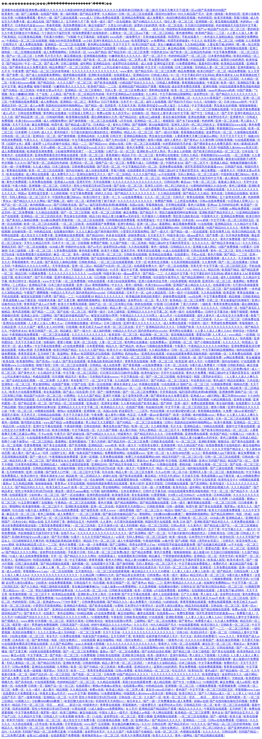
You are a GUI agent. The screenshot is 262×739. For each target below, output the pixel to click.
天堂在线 (200, 368)
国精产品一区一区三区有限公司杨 (111, 304)
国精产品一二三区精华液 (190, 510)
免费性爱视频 (186, 613)
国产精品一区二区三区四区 (134, 357)
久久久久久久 (201, 243)
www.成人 (86, 17)
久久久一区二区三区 (157, 197)
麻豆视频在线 (73, 55)
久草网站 (63, 666)
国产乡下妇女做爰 (188, 120)
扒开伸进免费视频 (238, 235)
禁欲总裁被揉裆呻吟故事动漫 (178, 212)
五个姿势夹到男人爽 (233, 197)
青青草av (94, 101)
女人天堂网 (36, 128)
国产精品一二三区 (236, 254)
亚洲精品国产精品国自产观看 (138, 86)
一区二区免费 (46, 380)
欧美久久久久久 (163, 735)
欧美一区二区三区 (175, 697)
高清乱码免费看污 (24, 632)
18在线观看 (88, 640)
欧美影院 (139, 636)
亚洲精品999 (141, 75)
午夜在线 (223, 388)
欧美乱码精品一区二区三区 (152, 670)
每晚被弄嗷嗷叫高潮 (243, 162)
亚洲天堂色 (84, 181)
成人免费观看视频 (13, 151)
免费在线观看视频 (203, 403)
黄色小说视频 (197, 204)
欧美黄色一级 (10, 13)
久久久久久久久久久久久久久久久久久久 (148, 632)
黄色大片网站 (122, 124)
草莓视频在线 (155, 204)
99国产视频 (244, 90)
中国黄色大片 (210, 216)
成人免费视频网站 (55, 52)
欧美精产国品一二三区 (210, 33)
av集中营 (168, 540)
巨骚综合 (38, 548)
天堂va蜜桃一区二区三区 (56, 147)
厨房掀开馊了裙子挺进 (101, 201)
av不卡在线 (235, 544)
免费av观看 (125, 666)
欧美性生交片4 (228, 479)
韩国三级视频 (60, 307)
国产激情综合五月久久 (49, 258)
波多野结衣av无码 (30, 628)
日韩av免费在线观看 (107, 17)
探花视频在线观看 (183, 334)
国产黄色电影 (41, 640)
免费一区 (7, 319)
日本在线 (248, 151)
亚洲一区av (83, 285)
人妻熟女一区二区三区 (207, 288)
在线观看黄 (74, 410)
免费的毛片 (220, 563)
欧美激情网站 (25, 361)
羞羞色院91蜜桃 (209, 63)
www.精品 (235, 334)
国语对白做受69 (165, 13)
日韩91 (168, 422)
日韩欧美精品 (88, 262)
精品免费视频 (187, 71)
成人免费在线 (49, 101)
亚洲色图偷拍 (246, 67)
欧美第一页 (82, 716)
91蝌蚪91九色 (105, 575)
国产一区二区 (157, 533)
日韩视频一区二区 (203, 388)
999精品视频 (85, 613)
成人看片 (18, 452)
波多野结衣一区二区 (219, 132)
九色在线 (253, 380)
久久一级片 (33, 689)
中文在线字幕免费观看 (245, 109)
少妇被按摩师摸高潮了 (70, 151)
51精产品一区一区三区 (121, 151)
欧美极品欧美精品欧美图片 (144, 296)
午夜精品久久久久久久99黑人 (31, 265)
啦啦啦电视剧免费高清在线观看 (107, 483)
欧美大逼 (7, 227)
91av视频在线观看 (77, 659)
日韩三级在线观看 (212, 159)
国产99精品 (124, 422)
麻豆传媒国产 (97, 25)
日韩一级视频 (175, 506)
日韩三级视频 (70, 63)
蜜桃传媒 (185, 464)
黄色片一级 (45, 17)
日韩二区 (213, 300)
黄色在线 (217, 193)
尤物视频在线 (165, 288)
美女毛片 (52, 636)
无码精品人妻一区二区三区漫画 (215, 67)
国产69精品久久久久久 (148, 21)
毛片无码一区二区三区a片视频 (178, 567)
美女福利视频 (24, 258)
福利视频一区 (218, 353)
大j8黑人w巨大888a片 (182, 494)
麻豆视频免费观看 (185, 223)
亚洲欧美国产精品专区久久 (217, 212)
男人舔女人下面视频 (202, 655)
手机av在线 (198, 254)
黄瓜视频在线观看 (227, 21)
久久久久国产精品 (158, 147)
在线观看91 (182, 254)
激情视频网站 (141, 208)
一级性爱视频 (126, 510)
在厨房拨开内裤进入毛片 (162, 636)
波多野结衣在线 (230, 594)
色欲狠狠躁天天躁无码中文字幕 (236, 25)
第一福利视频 (69, 13)
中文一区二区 (33, 63)
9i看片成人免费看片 (203, 365)
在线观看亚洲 (24, 155)
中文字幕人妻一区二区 (18, 449)
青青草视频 (96, 559)
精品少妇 (95, 216)
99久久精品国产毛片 (191, 13)
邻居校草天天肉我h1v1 (131, 506)
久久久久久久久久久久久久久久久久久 (137, 181)
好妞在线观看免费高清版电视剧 (61, 59)
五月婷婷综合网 (228, 204)
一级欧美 (206, 304)
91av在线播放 (64, 598)
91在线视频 (205, 223)
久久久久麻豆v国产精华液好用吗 (97, 231)
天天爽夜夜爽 (43, 349)
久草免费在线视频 (41, 181)
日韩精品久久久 (180, 246)
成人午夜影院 (55, 178)
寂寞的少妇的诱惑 (146, 25)
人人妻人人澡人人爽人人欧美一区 (193, 571)
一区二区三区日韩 (225, 502)
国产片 (194, 159)
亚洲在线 (63, 128)
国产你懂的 (138, 139)
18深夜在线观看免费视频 (45, 651)
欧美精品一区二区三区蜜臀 (187, 300)
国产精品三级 (182, 651)
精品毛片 (71, 376)
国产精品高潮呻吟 (193, 277)
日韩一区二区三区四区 (186, 349)
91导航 (95, 491)
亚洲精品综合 (224, 223)
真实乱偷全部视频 (175, 117)
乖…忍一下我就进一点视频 (77, 269)
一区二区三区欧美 (73, 223)
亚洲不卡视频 (112, 395)
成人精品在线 (36, 21)
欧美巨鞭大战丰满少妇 (79, 701)
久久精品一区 (80, 307)
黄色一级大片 (143, 159)
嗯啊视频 (43, 292)
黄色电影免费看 (89, 250)
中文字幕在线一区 (133, 376)
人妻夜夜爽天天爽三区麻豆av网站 (196, 136)
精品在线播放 (236, 380)
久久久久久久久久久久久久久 (67, 273)
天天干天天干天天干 (233, 136)
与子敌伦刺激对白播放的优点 (90, 132)
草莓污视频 (241, 17)
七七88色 (34, 132)
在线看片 (49, 613)
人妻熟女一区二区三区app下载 (129, 33)
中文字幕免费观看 (82, 193)
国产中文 (197, 113)
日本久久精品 (72, 109)
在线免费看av (120, 78)
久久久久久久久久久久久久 (135, 201)
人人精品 (56, 94)
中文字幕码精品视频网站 (176, 94)
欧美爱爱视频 (175, 647)
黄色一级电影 (160, 246)
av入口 (196, 452)
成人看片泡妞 (178, 319)
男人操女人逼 (209, 594)
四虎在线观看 (21, 708)
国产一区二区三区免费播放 (140, 391)
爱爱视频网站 (103, 319)
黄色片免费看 (135, 147)
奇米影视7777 (79, 380)
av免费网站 (158, 40)
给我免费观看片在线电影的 (90, 33)
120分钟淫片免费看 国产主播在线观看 (153, 659)
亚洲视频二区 (182, 97)
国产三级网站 (119, 544)
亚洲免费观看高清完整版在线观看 (57, 155)
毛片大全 (176, 426)
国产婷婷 (166, 403)
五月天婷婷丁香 (55, 521)
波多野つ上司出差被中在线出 (111, 67)
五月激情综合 (84, 571)
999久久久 (200, 269)
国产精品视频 (27, 338)
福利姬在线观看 (198, 468)
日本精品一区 (102, 124)
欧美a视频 (56, 724)
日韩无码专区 (232, 97)
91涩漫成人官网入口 (81, 113)
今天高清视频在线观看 (186, 262)
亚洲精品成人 (193, 426)
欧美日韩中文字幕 (65, 399)
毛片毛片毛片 (54, 55)
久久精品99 (109, 13)
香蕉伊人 (164, 643)
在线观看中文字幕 (103, 563)
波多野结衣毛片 (218, 117)
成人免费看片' (66, 514)
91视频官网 (212, 361)
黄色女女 (217, 712)
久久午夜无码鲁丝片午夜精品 (20, 33)
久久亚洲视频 (148, 586)
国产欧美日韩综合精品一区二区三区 (217, 151)
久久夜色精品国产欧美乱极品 (140, 403)
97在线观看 (198, 59)
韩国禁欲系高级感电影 (181, 29)
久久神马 (152, 94)
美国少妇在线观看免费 (137, 682)
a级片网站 (214, 395)
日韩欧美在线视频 (136, 254)
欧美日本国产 (24, 277)
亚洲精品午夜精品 (76, 605)
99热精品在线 (43, 231)
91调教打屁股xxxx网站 (95, 628)
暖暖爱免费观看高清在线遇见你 (136, 567)
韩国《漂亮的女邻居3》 (209, 376)
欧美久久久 (245, 506)
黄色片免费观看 (16, 181)
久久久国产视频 (107, 430)
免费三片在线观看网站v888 (162, 227)
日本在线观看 (83, 208)
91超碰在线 (170, 601)
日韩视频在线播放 (77, 323)
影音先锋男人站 (220, 231)
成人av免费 (37, 105)
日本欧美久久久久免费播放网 (85, 418)
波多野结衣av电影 (115, 246)
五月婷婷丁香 (46, 353)
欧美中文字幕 (41, 307)
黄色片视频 (215, 254)
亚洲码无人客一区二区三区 (207, 472)
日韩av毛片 (172, 598)
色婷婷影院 (205, 17)
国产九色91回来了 (118, 139)
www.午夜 (67, 48)
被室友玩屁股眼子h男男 (241, 159)
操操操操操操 (44, 483)
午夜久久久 (31, 139)
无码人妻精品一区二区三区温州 (198, 174)
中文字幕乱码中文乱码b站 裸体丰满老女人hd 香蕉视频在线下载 (62, 578)
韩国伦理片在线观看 (158, 521)
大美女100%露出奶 (120, 25)
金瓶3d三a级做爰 (150, 117)
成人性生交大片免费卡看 (37, 235)
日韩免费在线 (250, 319)
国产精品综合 (46, 82)
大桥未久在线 (21, 548)
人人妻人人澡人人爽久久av (45, 323)
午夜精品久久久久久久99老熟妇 (27, 159)
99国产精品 (152, 239)
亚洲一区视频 (89, 456)
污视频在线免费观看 (159, 346)
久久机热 (15, 731)
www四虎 (116, 36)
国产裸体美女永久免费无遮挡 (28, 67)
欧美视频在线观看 (78, 117)
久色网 (39, 55)
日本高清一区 (21, 640)
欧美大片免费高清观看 (73, 304)
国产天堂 (227, 113)
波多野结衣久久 (232, 674)
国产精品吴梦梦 (90, 13)
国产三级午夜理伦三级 (120, 418)
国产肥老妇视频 (148, 399)
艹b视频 (71, 36)
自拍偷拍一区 (213, 101)
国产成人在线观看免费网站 (43, 75)
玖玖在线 (108, 472)
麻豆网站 (84, 388)
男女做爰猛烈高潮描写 (235, 300)
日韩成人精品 (160, 75)
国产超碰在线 (76, 433)
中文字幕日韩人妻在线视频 (83, 548)
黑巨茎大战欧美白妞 (186, 216)
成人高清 (177, 78)
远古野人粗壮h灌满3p (20, 582)
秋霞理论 (174, 36)
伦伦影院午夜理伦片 (166, 277)
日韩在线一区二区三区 (16, 136)
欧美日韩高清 (21, 307)
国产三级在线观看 (66, 17)
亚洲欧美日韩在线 (134, 655)
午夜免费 (18, 71)
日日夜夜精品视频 (30, 36)
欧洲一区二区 (140, 426)
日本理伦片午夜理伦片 (204, 536)
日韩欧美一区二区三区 (194, 517)
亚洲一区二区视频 (131, 239)
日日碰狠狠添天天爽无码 (28, 540)
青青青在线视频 (234, 666)
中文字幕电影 (86, 36)
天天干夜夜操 (89, 227)
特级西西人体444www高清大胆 (237, 147)
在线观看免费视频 (116, 29)
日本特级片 (114, 277)
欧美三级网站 (146, 418)
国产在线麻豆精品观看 (212, 544)
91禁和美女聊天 (149, 445)
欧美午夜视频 (223, 422)
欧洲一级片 (177, 311)
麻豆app (158, 159)
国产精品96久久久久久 (167, 720)
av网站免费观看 (239, 208)
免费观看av (51, 48)
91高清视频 (166, 67)
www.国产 (90, 724)
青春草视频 (53, 25)
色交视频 (7, 162)
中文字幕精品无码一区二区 (140, 166)
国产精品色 (127, 346)
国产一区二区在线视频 (174, 265)
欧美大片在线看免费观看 (25, 391)
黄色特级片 (61, 132)
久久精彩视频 (59, 193)
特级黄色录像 (47, 300)
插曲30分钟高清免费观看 (65, 40)
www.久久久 (214, 338)
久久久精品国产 (241, 487)
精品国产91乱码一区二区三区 (226, 29)
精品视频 (235, 296)
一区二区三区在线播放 (148, 422)
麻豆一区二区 (62, 254)
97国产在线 (79, 384)
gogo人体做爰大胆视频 (90, 643)
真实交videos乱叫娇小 (160, 689)
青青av (75, 353)
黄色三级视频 (109, 97)
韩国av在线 (36, 521)
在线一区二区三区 (167, 731)
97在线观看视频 (179, 388)
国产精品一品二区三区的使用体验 (48, 71)
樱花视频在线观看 (165, 357)
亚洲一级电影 (215, 13)
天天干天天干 (122, 44)
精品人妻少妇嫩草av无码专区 (121, 216)
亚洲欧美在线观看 (100, 75)
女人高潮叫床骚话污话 (122, 399)
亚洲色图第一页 (236, 697)
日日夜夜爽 (171, 304)
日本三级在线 (61, 166)
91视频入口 (237, 433)
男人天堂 (162, 300)
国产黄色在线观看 (243, 441)
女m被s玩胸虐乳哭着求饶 (57, 220)
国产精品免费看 (192, 189)
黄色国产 (182, 689)
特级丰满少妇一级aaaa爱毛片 (186, 235)
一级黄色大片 (227, 170)
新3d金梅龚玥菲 (159, 124)
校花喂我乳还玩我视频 (95, 353)
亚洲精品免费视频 (134, 17)
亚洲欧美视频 (207, 441)
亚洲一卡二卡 (112, 197)
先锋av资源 (25, 349)
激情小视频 (155, 139)
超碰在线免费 (38, 208)
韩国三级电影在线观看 (55, 586)
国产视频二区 (56, 201)
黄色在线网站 (66, 613)
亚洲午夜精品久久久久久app (111, 40)
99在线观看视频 (189, 624)
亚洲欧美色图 (72, 662)
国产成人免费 (10, 678)
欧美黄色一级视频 (197, 78)
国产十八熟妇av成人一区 (215, 693)
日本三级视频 (184, 67)
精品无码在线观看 (197, 605)
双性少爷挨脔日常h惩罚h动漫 (93, 185)
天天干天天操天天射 (28, 342)
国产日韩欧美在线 (65, 204)
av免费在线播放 (73, 422)
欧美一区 (76, 666)
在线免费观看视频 (60, 582)
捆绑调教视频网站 (89, 300)
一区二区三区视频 (89, 514)
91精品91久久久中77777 (202, 208)
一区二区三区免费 (89, 632)
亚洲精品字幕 (246, 82)
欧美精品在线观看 (233, 63)
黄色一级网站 (184, 735)
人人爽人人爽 (46, 567)
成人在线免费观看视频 (34, 556)
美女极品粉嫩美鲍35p (86, 586)
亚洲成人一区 (136, 319)
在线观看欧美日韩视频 (142, 170)
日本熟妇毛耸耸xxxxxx (30, 25)
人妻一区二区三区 (40, 250)
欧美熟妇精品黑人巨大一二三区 (37, 544)
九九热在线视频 (211, 292)
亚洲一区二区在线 (227, 120)
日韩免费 (109, 674)
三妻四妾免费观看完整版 (54, 525)
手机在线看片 (191, 36)
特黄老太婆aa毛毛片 (50, 90)
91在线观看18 (85, 296)
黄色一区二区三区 (222, 250)
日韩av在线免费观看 (212, 201)
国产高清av (43, 361)
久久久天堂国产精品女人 (228, 449)
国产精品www (98, 143)
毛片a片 (145, 189)
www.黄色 (127, 71)
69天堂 (6, 109)
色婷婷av (246, 21)
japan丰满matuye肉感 (222, 90)
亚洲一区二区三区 (92, 155)
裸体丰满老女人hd (126, 384)
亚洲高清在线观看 (153, 353)
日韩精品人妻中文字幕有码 (205, 48)
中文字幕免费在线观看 (161, 109)
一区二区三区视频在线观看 (212, 109)
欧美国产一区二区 (248, 556)
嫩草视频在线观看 (199, 502)
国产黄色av (191, 139)
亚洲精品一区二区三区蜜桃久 (84, 90)
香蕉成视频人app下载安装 (20, 300)
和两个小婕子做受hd (14, 441)
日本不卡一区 (135, 292)
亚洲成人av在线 (64, 181)
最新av (7, 483)
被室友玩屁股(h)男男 (104, 315)
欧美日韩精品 (24, 319)
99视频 (239, 40)
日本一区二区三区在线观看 (233, 418)
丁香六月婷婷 (189, 304)
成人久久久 (229, 258)
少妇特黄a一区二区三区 (44, 494)
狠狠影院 (169, 120)
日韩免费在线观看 (193, 227)
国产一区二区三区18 (149, 510)
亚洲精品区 (96, 445)
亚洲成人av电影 (140, 712)
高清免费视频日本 (75, 25)
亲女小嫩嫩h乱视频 (170, 44)
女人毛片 (131, 708)
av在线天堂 (23, 426)
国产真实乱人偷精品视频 (22, 220)
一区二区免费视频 (74, 281)
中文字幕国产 (44, 319)
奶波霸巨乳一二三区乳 (134, 410)
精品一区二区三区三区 (171, 468)
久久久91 (20, 162)
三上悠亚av (19, 285)
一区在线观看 (199, 231)
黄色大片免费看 (196, 372)
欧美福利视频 (67, 468)
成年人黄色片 (173, 139)
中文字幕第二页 (37, 655)
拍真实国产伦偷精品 (89, 452)
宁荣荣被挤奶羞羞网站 (115, 368)
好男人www (108, 510)
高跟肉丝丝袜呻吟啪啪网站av (64, 105)
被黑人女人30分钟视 (50, 327)
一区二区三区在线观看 (103, 120)
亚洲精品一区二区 (206, 556)
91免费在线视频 (164, 479)
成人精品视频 (162, 682)
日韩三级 (233, 533)
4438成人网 (56, 246)
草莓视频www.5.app (36, 571)
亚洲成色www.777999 (56, 601)
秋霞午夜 (57, 124)
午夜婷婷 (7, 399)
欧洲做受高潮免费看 (40, 151)
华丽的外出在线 (75, 246)
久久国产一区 (153, 697)
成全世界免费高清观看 (186, 86)
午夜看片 (180, 346)
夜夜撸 (244, 227)
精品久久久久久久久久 (110, 296)
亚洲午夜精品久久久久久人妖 (73, 277)
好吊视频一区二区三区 (50, 620)
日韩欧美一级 (188, 357)
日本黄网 (21, 132)
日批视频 (83, 243)
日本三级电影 (117, 311)
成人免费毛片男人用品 (30, 189)
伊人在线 (37, 262)
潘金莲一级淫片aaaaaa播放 (72, 491)
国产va (202, 29)
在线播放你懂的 (64, 231)
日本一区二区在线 (176, 365)
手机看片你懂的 (53, 36)
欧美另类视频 (223, 17)
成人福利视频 (102, 330)
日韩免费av (154, 575)
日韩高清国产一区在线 (75, 624)
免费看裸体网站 (115, 452)
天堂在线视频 (102, 181)
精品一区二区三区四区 (225, 78)
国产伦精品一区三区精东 (19, 90)
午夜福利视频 (73, 426)
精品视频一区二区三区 (155, 334)
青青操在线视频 (16, 170)
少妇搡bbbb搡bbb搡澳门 (168, 514)
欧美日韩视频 (61, 430)
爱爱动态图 (203, 334)
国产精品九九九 (117, 601)
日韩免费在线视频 (84, 166)
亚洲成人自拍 (30, 315)
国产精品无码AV (179, 724)
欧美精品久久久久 (156, 388)
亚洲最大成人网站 (205, 246)
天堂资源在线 (61, 265)
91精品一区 (125, 48)
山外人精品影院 (156, 292)
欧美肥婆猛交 (140, 40)
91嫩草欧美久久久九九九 (125, 55)
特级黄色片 (125, 433)
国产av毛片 (95, 246)
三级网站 (46, 315)
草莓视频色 (70, 227)
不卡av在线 (45, 433)
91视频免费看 (38, 273)
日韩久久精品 (190, 155)
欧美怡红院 (233, 13)
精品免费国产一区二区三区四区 (70, 67)
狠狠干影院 (43, 365)
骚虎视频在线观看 (75, 75)
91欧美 (250, 433)
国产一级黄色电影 (109, 391)
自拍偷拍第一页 (22, 231)
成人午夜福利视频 (129, 540)
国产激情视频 (78, 120)
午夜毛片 (60, 433)
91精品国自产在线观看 (105, 678)
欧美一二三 (78, 670)
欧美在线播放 (15, 174)
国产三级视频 (30, 13)
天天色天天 (28, 414)
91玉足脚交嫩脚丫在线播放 (36, 502)
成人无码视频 (37, 479)
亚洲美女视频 (242, 399)
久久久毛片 (135, 227)
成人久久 (47, 132)
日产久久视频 (190, 594)
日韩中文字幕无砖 (217, 311)
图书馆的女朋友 (31, 422)
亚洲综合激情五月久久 (91, 174)
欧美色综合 (180, 487)
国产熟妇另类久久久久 (204, 239)
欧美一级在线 (178, 536)
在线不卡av (68, 533)
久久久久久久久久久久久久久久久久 (95, 71)
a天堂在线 (126, 120)
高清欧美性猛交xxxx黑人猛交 (157, 105)
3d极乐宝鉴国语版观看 (75, 464)
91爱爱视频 (158, 494)
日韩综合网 (171, 181)
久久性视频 (44, 399)
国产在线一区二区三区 (128, 185)
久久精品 (184, 105)
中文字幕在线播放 (169, 220)
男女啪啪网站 (111, 487)
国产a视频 (182, 540)
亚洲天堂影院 (146, 288)
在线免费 (21, 685)
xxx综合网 (95, 273)
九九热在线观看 (138, 246)
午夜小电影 (19, 185)
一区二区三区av (92, 29)
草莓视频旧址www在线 (232, 124)
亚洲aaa (212, 204)
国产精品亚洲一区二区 (30, 117)
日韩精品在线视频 (49, 414)
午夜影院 (116, 617)
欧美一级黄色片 (173, 548)
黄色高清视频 (21, 311)
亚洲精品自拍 (102, 63)
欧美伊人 (7, 559)
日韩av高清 (121, 449)
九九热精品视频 (195, 44)
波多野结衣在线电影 (125, 63)
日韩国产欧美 (186, 327)
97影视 (158, 304)
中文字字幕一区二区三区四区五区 (233, 220)
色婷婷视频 (167, 269)
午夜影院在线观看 (216, 708)
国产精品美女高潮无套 (131, 575)
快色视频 (193, 307)
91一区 (175, 75)
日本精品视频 (222, 494)
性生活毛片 (179, 670)
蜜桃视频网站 (101, 285)
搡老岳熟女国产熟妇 (25, 59)
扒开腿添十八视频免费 (157, 216)
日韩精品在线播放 (237, 193)
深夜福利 (102, 36)
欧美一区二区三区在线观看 (189, 90)
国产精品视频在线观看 (155, 502)
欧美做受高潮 (121, 494)
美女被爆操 (253, 357)
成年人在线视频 (140, 78)
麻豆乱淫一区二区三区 (21, 514)
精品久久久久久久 (190, 708)
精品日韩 (214, 269)
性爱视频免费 (228, 685)
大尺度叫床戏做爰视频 (129, 521)
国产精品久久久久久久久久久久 (236, 94)
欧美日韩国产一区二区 (212, 71)
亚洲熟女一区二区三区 (16, 384)
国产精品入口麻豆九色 (61, 357)
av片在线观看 (167, 174)
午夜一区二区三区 (205, 181)
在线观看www (136, 452)
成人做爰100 (201, 552)
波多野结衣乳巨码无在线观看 (159, 437)
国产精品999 (14, 63)
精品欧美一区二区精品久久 (84, 475)
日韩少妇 (182, 632)
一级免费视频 (180, 59)
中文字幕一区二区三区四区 (81, 372)
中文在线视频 (136, 109)
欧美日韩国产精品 (65, 349)
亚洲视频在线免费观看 (70, 235)
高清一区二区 (54, 548)
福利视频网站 (110, 491)
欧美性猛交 (184, 376)
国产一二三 (217, 628)
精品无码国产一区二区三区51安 (183, 456)
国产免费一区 (15, 75)
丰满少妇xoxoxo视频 (22, 82)
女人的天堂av (121, 113)
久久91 (145, 724)
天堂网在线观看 (175, 204)
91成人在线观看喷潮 (176, 250)
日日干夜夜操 (110, 101)
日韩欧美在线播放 (136, 617)
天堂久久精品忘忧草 (37, 243)
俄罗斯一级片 (97, 311)
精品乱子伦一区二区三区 (138, 155)
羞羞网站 (165, 223)
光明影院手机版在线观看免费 (176, 544)
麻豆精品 (98, 338)
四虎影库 (111, 105)
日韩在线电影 (116, 292)
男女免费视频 (188, 666)
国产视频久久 (55, 21)
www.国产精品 (97, 52)
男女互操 (167, 128)
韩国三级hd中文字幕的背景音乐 (179, 170)
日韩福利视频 (55, 117)
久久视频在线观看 (60, 208)
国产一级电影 (219, 716)
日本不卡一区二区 (132, 101)
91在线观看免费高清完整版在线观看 (50, 437)
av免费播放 (101, 78)
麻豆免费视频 (41, 124)
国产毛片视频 (44, 277)
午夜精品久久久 (157, 319)
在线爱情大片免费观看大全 (20, 693)
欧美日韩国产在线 (144, 44)
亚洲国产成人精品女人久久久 (192, 285)
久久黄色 (63, 380)
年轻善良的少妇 (201, 380)
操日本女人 (231, 338)
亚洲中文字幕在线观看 (48, 426)
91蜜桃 (118, 605)
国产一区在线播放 (120, 21)
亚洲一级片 (182, 403)
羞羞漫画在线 (235, 472)
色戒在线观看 (42, 376)
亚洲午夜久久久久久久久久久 (142, 323)
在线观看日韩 (222, 285)
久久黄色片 (195, 525)
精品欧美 (35, 281)
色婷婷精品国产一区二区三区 (187, 55)
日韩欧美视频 (224, 139)
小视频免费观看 (222, 578)
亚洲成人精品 (220, 162)
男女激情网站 (42, 384)
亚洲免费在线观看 (197, 433)
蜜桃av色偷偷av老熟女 (107, 685)
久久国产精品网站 (62, 643)
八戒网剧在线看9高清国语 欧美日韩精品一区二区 (154, 678)
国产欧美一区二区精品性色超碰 (191, 52)
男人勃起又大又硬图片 (100, 422)
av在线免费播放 (132, 197)
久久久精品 (124, 609)
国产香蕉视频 (132, 365)
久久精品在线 (79, 689)
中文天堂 (151, 67)
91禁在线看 (79, 708)
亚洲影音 (206, 567)
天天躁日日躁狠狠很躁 (200, 25)
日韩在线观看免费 (219, 659)
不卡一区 (20, 227)
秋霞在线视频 (42, 559)
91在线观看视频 (245, 139)
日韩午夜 (165, 97)
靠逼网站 (63, 353)
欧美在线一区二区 (49, 109)
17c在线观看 (237, 498)
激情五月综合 (45, 288)
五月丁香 (214, 529)
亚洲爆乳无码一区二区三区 (63, 239)
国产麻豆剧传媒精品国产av (120, 189)
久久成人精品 (42, 166)
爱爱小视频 (64, 342)
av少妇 (87, 40)
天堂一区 (141, 262)
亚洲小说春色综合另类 (153, 281)
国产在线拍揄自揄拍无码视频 (110, 258)
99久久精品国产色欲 (191, 445)
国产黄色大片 (27, 372)
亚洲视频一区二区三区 (44, 185)
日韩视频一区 (155, 162)
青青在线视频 (195, 197)
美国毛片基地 (10, 414)
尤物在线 (238, 678)
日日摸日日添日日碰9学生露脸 (120, 372)
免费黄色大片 (102, 208)
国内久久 (186, 598)
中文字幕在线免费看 (48, 346)
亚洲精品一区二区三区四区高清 (41, 216)
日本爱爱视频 (95, 346)
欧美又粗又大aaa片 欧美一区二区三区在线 (107, 327)
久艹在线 (42, 94)
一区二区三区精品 (163, 33)
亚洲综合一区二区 (45, 136)
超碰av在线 (116, 143)
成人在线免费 (112, 365)
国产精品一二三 (153, 273)
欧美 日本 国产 (183, 521)
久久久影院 (60, 498)
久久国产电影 (119, 243)
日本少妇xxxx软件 (236, 101)
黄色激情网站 (185, 33)
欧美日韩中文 (92, 197)
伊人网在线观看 (163, 712)
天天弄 (211, 147)
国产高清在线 (24, 682)
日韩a (85, 239)
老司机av (96, 323)
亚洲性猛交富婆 (164, 63)
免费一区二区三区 (162, 361)
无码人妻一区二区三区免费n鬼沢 (126, 90)
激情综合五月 (76, 521)
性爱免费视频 (33, 445)
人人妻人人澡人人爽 (240, 33)
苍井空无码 (226, 556)
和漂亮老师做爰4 (178, 40)
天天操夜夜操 (247, 258)
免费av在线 (104, 113)
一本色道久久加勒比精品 (217, 36)
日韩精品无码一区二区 (172, 529)
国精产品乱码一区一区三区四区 (50, 674)
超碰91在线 (110, 475)
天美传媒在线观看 (155, 36)
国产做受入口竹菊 (57, 472)
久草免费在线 (114, 338)
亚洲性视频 (210, 86)
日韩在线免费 (200, 250)
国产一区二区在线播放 (33, 246)
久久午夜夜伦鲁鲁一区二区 (145, 598)
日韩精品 (96, 365)
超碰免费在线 (137, 235)
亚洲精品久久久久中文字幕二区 (148, 311)
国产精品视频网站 (126, 502)
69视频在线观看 (214, 189)
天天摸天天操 (161, 78)
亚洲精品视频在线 (136, 136)
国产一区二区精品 (120, 174)
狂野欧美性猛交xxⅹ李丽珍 (44, 227)
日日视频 (100, 277)
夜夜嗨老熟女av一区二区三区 (138, 97)
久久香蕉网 (252, 40)
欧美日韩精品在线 (244, 231)
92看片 (75, 536)
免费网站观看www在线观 (54, 338)
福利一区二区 (76, 201)
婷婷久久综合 (104, 193)
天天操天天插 (127, 105)
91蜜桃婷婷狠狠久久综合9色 (208, 185)
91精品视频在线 (221, 399)
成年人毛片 (196, 361)
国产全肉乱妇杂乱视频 (21, 380)
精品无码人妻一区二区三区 (143, 178)
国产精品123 (9, 29)
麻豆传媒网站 (251, 445)
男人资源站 (85, 78)
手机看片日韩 (77, 552)
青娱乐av (142, 460)
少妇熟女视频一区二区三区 (211, 464)
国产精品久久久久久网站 (29, 201)
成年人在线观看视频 (165, 594)
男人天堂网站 (140, 368)
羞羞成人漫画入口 (230, 181)
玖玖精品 (156, 601)
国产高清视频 (78, 445)
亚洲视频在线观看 (236, 48)
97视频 (221, 365)
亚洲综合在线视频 (15, 323)
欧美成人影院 (216, 559)
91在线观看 (179, 147)
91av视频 (16, 659)
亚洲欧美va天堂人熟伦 (151, 151)
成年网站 (86, 63)
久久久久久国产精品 (112, 227)
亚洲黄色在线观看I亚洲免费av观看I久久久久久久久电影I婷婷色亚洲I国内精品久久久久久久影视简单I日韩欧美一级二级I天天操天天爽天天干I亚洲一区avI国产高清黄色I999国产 (114, 10)
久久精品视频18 (159, 349)
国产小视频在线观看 (207, 342)
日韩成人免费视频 (168, 82)
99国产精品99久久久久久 (222, 227)
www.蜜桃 (8, 544)
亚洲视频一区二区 (181, 342)
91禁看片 (246, 246)
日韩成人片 (212, 113)
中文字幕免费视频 (225, 52)
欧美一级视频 (33, 670)
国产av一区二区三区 (19, 55)
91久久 (198, 101)
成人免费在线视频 (31, 44)
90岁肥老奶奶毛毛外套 (177, 143)
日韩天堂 (116, 136)
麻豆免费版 (25, 86)
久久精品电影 (99, 307)
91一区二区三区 (186, 441)
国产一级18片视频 (167, 132)
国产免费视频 (143, 277)
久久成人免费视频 (227, 620)
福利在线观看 (245, 349)
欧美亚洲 (229, 292)
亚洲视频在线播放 (96, 55)
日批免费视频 (174, 433)
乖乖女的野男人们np (104, 239)
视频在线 (164, 86)
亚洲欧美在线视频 (77, 506)
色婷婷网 (208, 120)
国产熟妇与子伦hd (180, 101)
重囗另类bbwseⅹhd (234, 395)
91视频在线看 (161, 578)
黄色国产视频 (86, 609)
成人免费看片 (156, 17)
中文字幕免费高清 (27, 712)
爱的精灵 (253, 29)
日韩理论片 (10, 44)
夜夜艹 (255, 315)
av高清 (120, 536)
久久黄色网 (206, 139)
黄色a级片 (219, 380)
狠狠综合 (102, 269)
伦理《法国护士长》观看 (58, 452)
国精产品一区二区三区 (195, 384)
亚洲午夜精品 (126, 223)
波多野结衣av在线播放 (165, 189)
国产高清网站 (199, 483)
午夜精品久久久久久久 (175, 399)
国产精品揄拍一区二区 (126, 128)
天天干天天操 (21, 124)
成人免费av (25, 346)
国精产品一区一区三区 (110, 162)
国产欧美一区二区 (31, 29)
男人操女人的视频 (180, 151)
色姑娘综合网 (184, 368)
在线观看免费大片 (146, 265)
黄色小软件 (137, 483)
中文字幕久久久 (200, 449)
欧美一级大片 (128, 445)
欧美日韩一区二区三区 (107, 254)
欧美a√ (83, 376)
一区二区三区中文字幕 (86, 472)
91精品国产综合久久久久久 (137, 82)
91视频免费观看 (25, 17)
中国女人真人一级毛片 (114, 712)
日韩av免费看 (18, 208)
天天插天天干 (195, 548)
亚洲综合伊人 (143, 666)
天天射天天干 (157, 235)
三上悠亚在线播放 (186, 201)
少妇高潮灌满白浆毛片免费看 (90, 128)
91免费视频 (36, 239)
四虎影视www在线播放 (27, 48)
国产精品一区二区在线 (87, 189)
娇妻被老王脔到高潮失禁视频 (38, 269)
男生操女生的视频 (226, 105)
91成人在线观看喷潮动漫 (82, 178)
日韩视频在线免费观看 (121, 220)
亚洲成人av (197, 395)
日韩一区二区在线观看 (186, 643)
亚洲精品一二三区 (195, 720)
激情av (61, 410)
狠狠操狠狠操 (248, 105)
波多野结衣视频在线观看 (28, 178)
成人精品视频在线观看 (16, 468)
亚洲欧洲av (142, 720)
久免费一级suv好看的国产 (168, 208)
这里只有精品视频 (33, 357)
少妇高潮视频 (178, 281)
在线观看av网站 (133, 685)
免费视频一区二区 (177, 159)
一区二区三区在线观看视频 (202, 258)
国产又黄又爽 (67, 300)
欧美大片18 (114, 349)
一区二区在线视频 (62, 571)
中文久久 (197, 40)
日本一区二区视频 (203, 128)
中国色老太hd (160, 52)
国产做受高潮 (90, 510)
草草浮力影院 (15, 720)
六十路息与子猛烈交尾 (56, 33)
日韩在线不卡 (89, 97)
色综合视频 (157, 410)
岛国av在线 (136, 204)
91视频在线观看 (167, 464)
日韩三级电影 (116, 147)
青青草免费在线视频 (226, 304)
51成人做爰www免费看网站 (119, 586)
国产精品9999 (95, 235)
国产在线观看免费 (236, 288)
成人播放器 (232, 178)
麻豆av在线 (18, 655)
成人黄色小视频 (115, 414)
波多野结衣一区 (204, 94)
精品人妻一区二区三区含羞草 (135, 472)
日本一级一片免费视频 (16, 166)
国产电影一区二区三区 (46, 368)
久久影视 (103, 136)
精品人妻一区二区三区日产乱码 (130, 307)
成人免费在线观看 (101, 159)
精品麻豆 (66, 330)
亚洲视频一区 (204, 21)
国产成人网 (51, 63)
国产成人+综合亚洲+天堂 (169, 307)
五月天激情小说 (108, 525)
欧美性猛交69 (150, 372)
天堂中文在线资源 (173, 372)
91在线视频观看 (185, 315)
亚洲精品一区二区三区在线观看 (65, 44)
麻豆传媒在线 (89, 712)
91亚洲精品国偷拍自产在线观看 (95, 48)
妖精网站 (184, 590)
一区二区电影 (138, 243)
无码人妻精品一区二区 (95, 517)
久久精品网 (122, 380)
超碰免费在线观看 (175, 296)
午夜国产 (29, 292)
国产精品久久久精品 (196, 193)
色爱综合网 (157, 460)
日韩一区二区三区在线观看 (136, 13)
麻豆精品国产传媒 (241, 563)
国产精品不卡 (149, 212)
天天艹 (128, 277)
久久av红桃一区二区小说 (171, 472)
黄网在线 (18, 529)
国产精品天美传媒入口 (226, 243)
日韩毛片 (66, 185)
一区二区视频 (95, 151)
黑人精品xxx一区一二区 (126, 388)
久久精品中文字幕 (246, 223)
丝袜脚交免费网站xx (217, 582)
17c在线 (50, 128)
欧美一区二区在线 (171, 25)
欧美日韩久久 (210, 624)
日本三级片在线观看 (61, 285)
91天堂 (114, 269)
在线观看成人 (123, 75)
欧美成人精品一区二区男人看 (128, 59)
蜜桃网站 (116, 132)
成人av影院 (183, 288)
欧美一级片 (98, 21)
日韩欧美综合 (217, 533)
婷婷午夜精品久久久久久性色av (111, 624)
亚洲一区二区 (87, 357)
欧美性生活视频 (158, 262)
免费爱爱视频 (191, 430)
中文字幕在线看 (202, 105)
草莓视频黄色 (20, 262)
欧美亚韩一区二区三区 (219, 40)
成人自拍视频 (18, 128)
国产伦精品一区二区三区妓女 (170, 380)
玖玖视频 (58, 376)
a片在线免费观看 (74, 346)
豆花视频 (104, 724)
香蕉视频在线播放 (194, 82)
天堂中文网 (27, 288)
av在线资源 (204, 494)
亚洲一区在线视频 (100, 384)
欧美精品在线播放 (24, 109)
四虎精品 (213, 59)
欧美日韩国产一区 (124, 517)
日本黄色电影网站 (220, 55)
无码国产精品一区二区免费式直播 (44, 731)
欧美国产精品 (231, 269)
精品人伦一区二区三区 (139, 132)
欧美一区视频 (123, 159)
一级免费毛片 (132, 36)
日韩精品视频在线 (45, 468)
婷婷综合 (239, 330)
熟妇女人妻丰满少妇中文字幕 (170, 113)
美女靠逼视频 (52, 391)
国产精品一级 (94, 105)
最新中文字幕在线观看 (241, 426)
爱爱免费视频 (45, 598)
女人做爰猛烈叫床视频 (44, 97)
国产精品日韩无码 (49, 662)
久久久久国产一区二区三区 (75, 82)
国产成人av (33, 452)
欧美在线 (9, 361)
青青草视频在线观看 (193, 601)
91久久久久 (184, 269)
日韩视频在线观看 (177, 483)
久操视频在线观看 (246, 132)
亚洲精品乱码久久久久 (161, 327)
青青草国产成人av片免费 (40, 304)
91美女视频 (184, 479)
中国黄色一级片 (199, 323)
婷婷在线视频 (144, 304)
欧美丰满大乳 (236, 559)
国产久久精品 (30, 586)
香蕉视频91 (113, 155)
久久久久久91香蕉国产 (207, 97)
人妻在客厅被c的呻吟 (221, 44)
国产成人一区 (106, 357)
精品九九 (112, 346)
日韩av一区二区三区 (174, 239)
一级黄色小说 (175, 640)
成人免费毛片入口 (63, 174)
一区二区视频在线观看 (27, 52)
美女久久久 (184, 109)
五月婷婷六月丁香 (78, 21)
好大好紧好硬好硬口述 (181, 410)
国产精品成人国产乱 (78, 124)
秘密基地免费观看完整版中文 (68, 159)
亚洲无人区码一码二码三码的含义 (193, 124)
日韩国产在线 (234, 166)
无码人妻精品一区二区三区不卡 (30, 197)
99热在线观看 (97, 281)
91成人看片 (210, 498)
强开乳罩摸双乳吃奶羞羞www (204, 166)
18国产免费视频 (228, 246)
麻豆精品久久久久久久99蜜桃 (151, 571)
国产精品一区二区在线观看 (62, 29)
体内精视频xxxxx (41, 204)
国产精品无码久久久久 (149, 433)
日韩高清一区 (78, 52)
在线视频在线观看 (203, 590)
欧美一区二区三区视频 (107, 212)
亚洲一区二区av (147, 223)
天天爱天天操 (250, 640)
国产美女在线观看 (74, 361)
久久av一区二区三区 (227, 319)
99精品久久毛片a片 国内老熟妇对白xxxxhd (78, 292)
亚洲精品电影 (87, 136)
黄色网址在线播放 (100, 44)
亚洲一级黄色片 (115, 578)
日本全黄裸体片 (131, 491)
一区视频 (120, 319)
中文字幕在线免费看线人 (88, 139)
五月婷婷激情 (15, 472)
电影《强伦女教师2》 (65, 640)
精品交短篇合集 (35, 529)
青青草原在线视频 (149, 250)
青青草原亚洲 (27, 353)
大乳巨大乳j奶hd (169, 475)
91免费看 (137, 258)
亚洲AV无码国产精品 (213, 460)
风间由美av (132, 353)
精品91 (79, 437)
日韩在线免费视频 (30, 113)
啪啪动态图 (241, 384)
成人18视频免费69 (55, 120)
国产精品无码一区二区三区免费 (129, 52)
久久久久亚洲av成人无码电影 (56, 632)
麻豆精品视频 (177, 48)
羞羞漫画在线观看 (58, 189)
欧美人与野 (126, 529)
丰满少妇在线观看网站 (122, 281)
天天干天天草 (57, 647)
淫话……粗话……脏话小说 (147, 29)
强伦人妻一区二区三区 (179, 21)
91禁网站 (70, 395)
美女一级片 (22, 368)
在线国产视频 (49, 13)
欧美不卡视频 (110, 250)
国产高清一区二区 (109, 166)
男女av (7, 201)
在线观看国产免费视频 (101, 223)
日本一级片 (175, 292)
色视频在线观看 (149, 384)
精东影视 (195, 281)
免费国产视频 (164, 201)
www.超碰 (202, 220)
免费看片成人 (136, 162)
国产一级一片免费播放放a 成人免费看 (111, 460)
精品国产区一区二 (240, 460)
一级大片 (250, 529)
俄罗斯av (230, 506)
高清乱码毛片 (179, 338)
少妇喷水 (41, 582)
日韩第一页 (60, 559)
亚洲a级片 (93, 403)
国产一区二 (143, 727)
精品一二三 (80, 143)
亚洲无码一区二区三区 (217, 281)
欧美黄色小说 (42, 430)
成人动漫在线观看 (97, 170)
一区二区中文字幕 (101, 380)
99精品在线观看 (214, 426)
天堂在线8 (138, 628)
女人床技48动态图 (178, 452)
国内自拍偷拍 (75, 170)
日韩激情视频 (91, 662)
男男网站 (212, 197)
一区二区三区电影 (84, 525)
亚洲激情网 (226, 391)
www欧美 (111, 445)
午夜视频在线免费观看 (24, 101)
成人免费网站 (134, 338)
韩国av (22, 193)
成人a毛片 (9, 113)
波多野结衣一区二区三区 (150, 48)
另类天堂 (196, 265)
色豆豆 (132, 414)
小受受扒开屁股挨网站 (135, 231)
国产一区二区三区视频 (76, 212)
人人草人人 (219, 334)
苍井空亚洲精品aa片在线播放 (125, 94)
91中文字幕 (109, 548)
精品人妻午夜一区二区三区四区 (122, 662)
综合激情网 (97, 479)
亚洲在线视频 (197, 117)
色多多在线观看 (116, 235)
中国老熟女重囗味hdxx (235, 174)
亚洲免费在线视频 (171, 166)
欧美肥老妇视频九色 (216, 487)
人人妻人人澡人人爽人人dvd (213, 330)
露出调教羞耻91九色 (104, 117)
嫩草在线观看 (146, 613)
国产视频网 (139, 124)
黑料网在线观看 (159, 90)
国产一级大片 (160, 231)
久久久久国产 (27, 327)
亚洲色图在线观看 (99, 494)
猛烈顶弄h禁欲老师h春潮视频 (109, 204)
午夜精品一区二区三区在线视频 (27, 40)
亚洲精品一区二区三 (14, 97)
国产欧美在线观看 (106, 82)
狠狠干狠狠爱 (43, 86)
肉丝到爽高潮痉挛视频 (181, 17)
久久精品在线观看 (170, 193)
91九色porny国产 (17, 78)
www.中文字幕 (52, 281)
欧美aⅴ (140, 346)
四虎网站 (117, 353)
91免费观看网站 (186, 63)
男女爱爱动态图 (159, 59)
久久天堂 (156, 368)
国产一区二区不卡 (155, 55)
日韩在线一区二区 (131, 697)
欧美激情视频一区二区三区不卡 (43, 506)
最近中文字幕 (130, 269)
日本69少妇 (19, 521)
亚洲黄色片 (237, 117)
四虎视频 (138, 67)
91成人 (56, 361)
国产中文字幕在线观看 (136, 594)
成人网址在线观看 (38, 174)
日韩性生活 (188, 586)
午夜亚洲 (213, 82)
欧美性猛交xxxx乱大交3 (90, 147)
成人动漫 (146, 63)
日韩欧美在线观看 (162, 441)
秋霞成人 (248, 342)
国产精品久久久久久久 (63, 529)
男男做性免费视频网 (224, 323)
